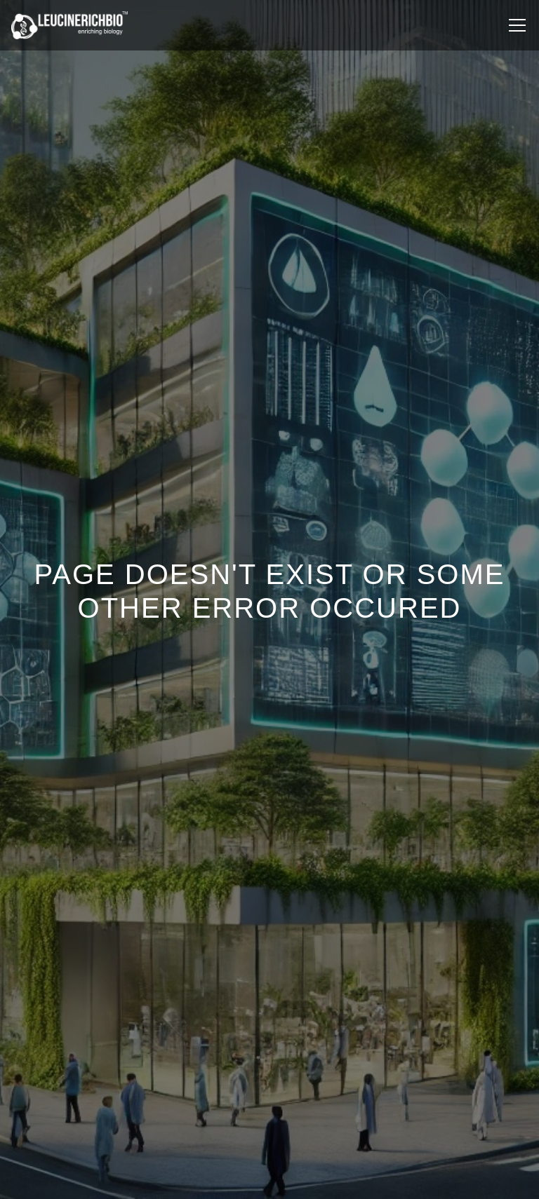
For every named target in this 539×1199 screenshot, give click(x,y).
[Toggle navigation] (517, 25)
